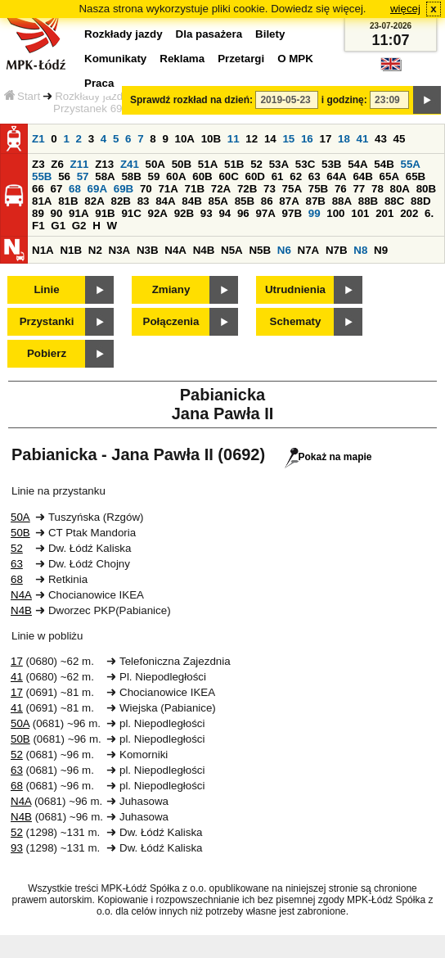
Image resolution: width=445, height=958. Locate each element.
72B (247, 189)
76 (341, 189)
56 (64, 176)
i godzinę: (344, 100)
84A (165, 201)
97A (265, 213)
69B (123, 189)
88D (420, 201)
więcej (405, 8)
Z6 (57, 164)
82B (120, 201)
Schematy (295, 321)
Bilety (270, 34)
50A (155, 164)
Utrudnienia (295, 289)
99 (314, 213)
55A (410, 164)
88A (342, 201)
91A (78, 213)
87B (315, 201)
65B (415, 176)
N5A (232, 250)
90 (57, 213)
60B (202, 176)
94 (224, 213)
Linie (46, 289)
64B (362, 176)
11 (233, 139)
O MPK (295, 58)
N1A (43, 250)
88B (368, 201)
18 (344, 139)
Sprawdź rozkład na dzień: (191, 100)
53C (305, 164)
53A (279, 164)
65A (389, 176)
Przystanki (47, 321)
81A (42, 201)
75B (318, 189)
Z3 (38, 164)
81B (68, 201)
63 (314, 176)
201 (384, 213)
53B (331, 164)
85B (244, 201)
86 (267, 201)
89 (38, 213)
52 (256, 164)
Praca (99, 83)
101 (360, 213)
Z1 (38, 139)
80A (400, 189)
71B (195, 189)
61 (278, 176)
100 (335, 213)
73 (269, 189)
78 (377, 189)
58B (131, 176)
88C (394, 201)
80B (426, 189)
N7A (309, 250)
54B (383, 164)
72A (221, 189)
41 (363, 139)
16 (307, 139)
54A (357, 164)
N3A (120, 250)
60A (176, 176)
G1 (58, 225)
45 (399, 139)
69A (97, 189)
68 (75, 189)
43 (381, 139)
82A (94, 201)
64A (336, 176)
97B (292, 213)
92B (184, 213)
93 (206, 213)
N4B (204, 250)
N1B (71, 250)
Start (22, 96)
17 (325, 139)
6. (429, 213)
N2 (95, 250)
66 (38, 189)
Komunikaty (115, 58)
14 (270, 139)
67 (57, 189)
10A (185, 139)
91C (131, 213)
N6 (284, 250)
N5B (260, 250)
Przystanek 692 (90, 108)
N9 (381, 250)
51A (208, 164)
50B (181, 164)
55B (42, 176)
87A (289, 201)
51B (234, 164)
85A (217, 201)
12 (251, 139)
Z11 (79, 164)
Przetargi (241, 58)
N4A (175, 250)
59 (154, 176)
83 (143, 201)
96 (243, 213)
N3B (148, 250)
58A (105, 176)
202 (409, 213)
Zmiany (171, 289)
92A (158, 213)
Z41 (129, 164)
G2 (79, 225)
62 (296, 176)
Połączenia (171, 321)
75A (292, 189)
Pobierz (46, 353)
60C (228, 176)
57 (83, 176)
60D (255, 176)
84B (191, 201)
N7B (337, 250)
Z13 (104, 164)
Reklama (182, 58)
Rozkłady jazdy (91, 96)
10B (211, 139)
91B (105, 213)
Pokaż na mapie (328, 457)
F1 (38, 225)
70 (146, 189)
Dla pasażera (209, 34)
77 (359, 189)
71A (168, 189)
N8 (360, 250)
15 (288, 139)
